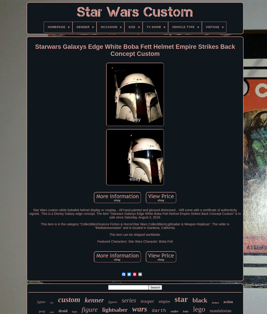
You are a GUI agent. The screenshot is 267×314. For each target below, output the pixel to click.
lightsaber (115, 309)
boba (185, 311)
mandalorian (220, 310)
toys (74, 311)
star (181, 299)
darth (159, 310)
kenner (94, 300)
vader (174, 311)
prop (42, 311)
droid (63, 311)
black (200, 300)
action (228, 302)
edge (52, 312)
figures (112, 302)
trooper (147, 301)
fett (52, 302)
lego (199, 309)
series (129, 300)
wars (139, 309)
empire (164, 301)
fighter (41, 302)
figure (90, 309)
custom (69, 300)
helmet (215, 302)
